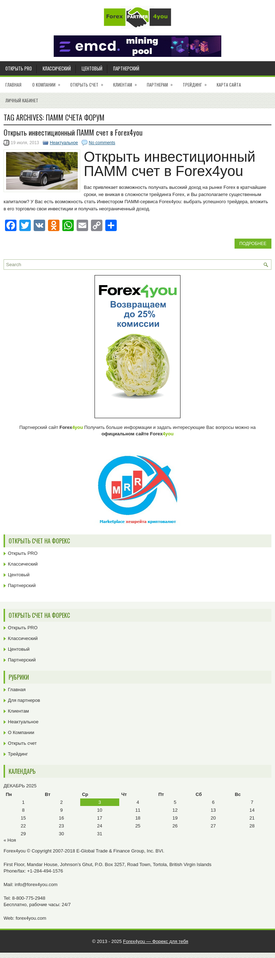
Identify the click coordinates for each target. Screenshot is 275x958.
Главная (13, 85)
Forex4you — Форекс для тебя (155, 941)
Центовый (92, 68)
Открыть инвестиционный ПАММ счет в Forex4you (73, 132)
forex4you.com (31, 918)
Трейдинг (197, 82)
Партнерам (162, 82)
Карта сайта (229, 85)
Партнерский (126, 68)
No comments (102, 142)
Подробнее (253, 243)
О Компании (48, 82)
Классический (57, 68)
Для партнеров (24, 700)
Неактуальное (64, 142)
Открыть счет (89, 82)
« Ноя (10, 840)
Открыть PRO (18, 68)
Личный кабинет (21, 100)
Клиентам (127, 82)
